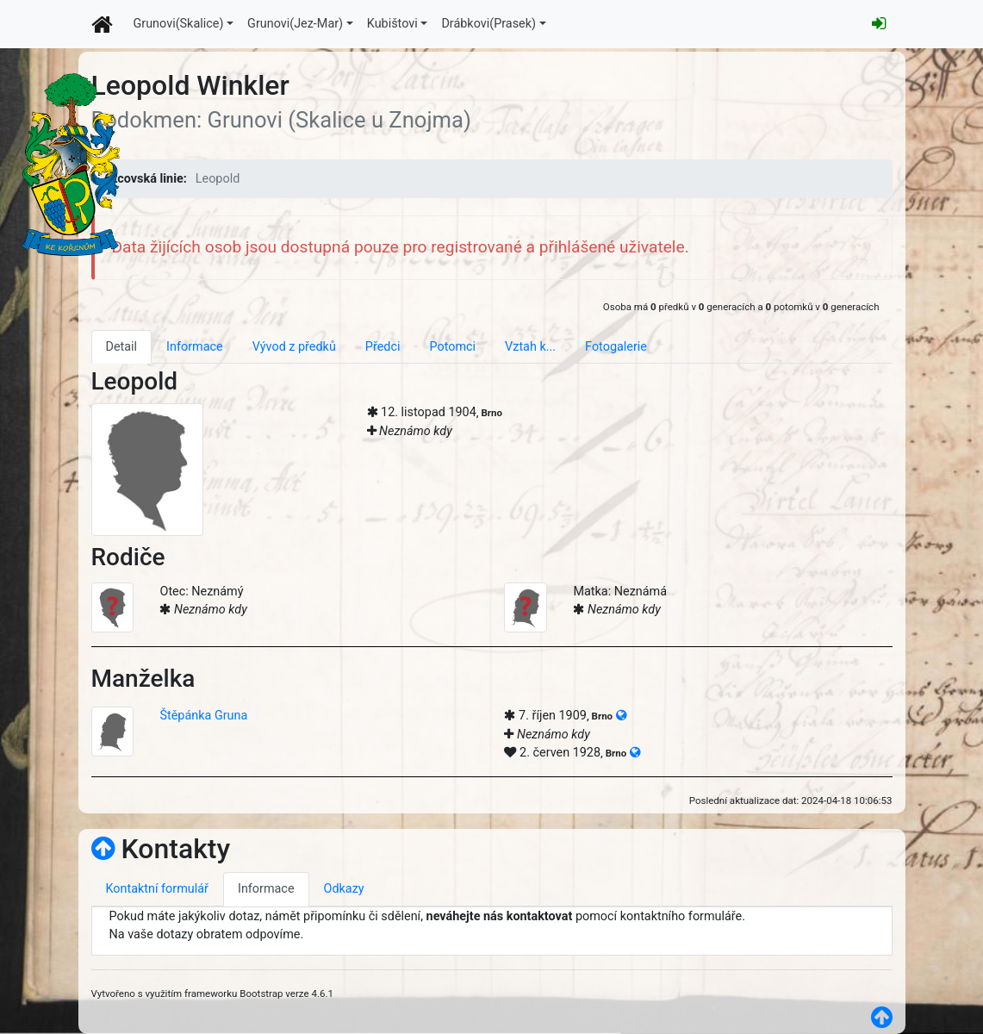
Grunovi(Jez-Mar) (295, 23)
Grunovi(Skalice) (179, 23)
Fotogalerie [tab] (616, 346)
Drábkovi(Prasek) (488, 23)
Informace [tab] (194, 346)
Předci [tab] (383, 346)
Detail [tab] (122, 346)
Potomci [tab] (452, 346)
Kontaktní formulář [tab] (157, 888)
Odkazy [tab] (344, 888)
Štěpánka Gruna (203, 715)
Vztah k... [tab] (530, 346)
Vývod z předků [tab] (294, 346)
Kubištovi (392, 23)
